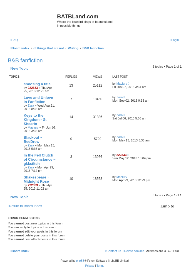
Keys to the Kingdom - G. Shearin (35, 119)
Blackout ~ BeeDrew (33, 139)
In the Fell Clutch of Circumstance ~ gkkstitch (40, 159)
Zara (31, 105)
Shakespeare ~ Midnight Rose (36, 179)
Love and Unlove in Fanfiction (38, 100)
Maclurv (121, 83)
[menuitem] (14, 39)
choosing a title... (39, 84)
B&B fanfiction (25, 60)
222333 (33, 87)
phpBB (80, 260)
